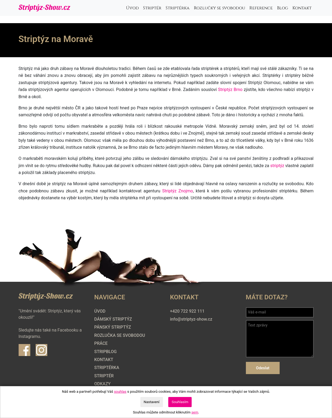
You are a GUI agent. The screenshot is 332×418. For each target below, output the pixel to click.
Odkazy (102, 383)
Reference (261, 8)
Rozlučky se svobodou (219, 8)
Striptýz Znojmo (177, 190)
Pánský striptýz (112, 327)
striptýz (277, 165)
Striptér (152, 8)
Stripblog (105, 351)
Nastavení (151, 402)
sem (194, 412)
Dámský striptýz (113, 319)
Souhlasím (180, 402)
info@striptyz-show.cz (191, 319)
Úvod (132, 8)
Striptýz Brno (230, 89)
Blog (282, 8)
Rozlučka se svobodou (119, 335)
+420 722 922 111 (187, 311)
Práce (101, 343)
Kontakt (302, 8)
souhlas (120, 392)
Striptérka (178, 8)
